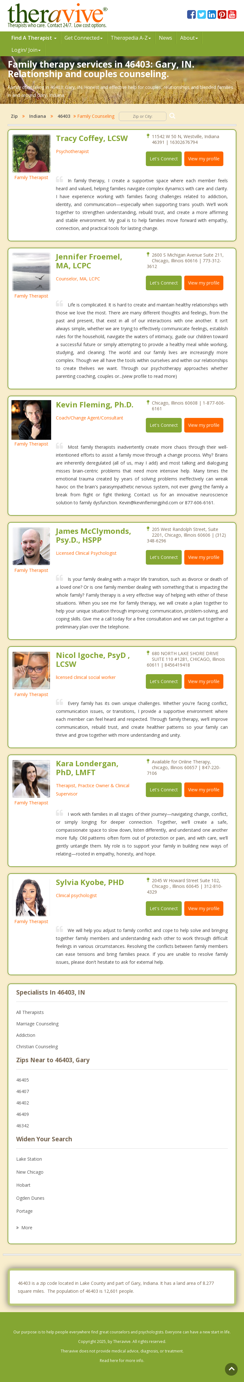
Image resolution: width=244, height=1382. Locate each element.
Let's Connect (164, 159)
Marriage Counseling (37, 1024)
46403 (64, 116)
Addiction (25, 1035)
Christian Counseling (37, 1046)
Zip (14, 116)
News (165, 37)
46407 (22, 1091)
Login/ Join (26, 49)
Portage (24, 1211)
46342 (22, 1126)
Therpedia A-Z (131, 37)
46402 (22, 1103)
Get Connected (83, 37)
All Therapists (30, 1012)
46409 (22, 1114)
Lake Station (29, 1159)
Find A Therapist (34, 37)
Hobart (23, 1185)
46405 (22, 1080)
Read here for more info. (122, 1360)
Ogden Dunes (30, 1198)
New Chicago (30, 1172)
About (189, 37)
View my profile (204, 159)
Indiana (37, 116)
